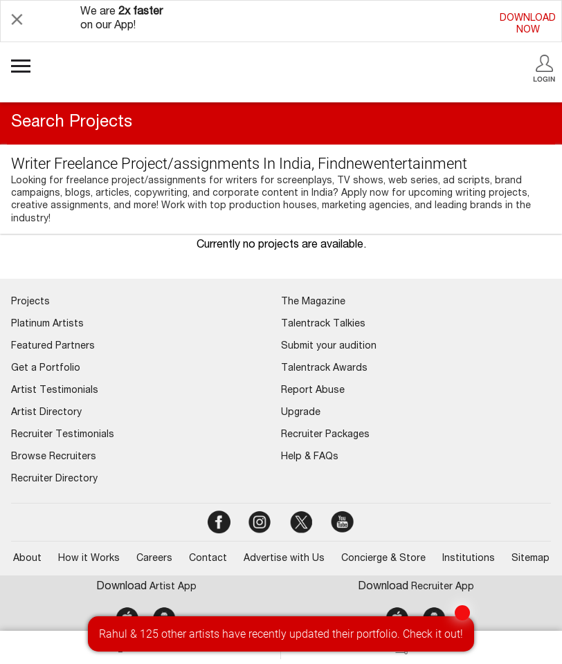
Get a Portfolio (45, 369)
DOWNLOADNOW (528, 24)
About (27, 559)
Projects (30, 302)
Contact (208, 559)
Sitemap (530, 559)
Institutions (468, 559)
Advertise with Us (284, 559)
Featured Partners (53, 346)
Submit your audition (329, 346)
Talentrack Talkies (323, 324)
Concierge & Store (383, 559)
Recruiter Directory (54, 479)
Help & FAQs (309, 457)
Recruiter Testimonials (62, 435)
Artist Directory (46, 413)
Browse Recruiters (53, 457)
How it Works (89, 559)
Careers (154, 559)
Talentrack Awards (324, 369)
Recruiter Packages (325, 435)
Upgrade (300, 413)
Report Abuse (313, 391)
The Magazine (313, 302)
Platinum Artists (47, 324)
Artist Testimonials (54, 391)
